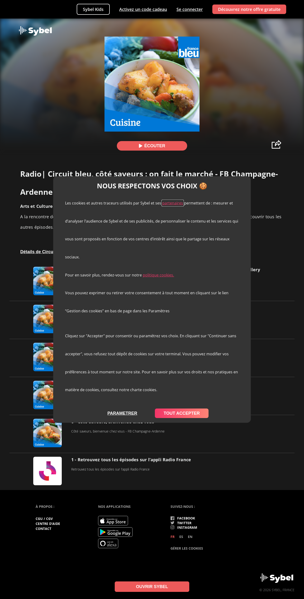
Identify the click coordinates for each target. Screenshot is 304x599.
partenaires (172, 203)
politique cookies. (158, 275)
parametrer (122, 413)
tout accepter (182, 413)
